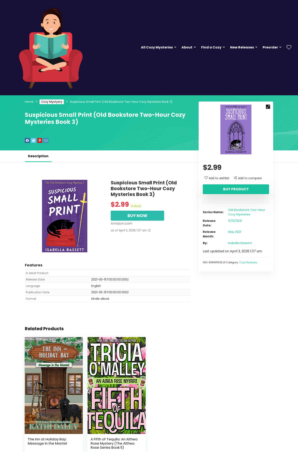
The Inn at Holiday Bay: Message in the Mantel (47, 430)
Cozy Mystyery (51, 102)
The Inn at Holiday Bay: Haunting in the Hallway (162, 430)
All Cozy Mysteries (157, 47)
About (186, 47)
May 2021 (234, 232)
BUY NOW (137, 216)
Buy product (236, 189)
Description (38, 156)
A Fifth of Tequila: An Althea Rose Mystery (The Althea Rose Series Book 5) (107, 434)
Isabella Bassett (240, 243)
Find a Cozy (211, 47)
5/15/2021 (235, 221)
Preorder (270, 47)
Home (29, 102)
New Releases (242, 47)
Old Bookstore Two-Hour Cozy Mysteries (246, 212)
